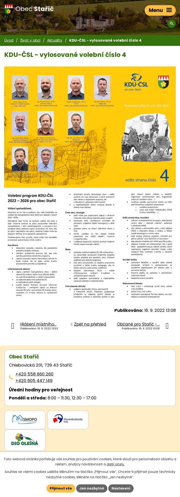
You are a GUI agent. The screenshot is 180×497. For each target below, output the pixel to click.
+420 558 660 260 (34, 374)
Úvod (8, 40)
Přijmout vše (61, 488)
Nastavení (121, 488)
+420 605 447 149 (33, 380)
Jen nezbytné (91, 488)
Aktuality (54, 40)
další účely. (116, 464)
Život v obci (30, 40)
